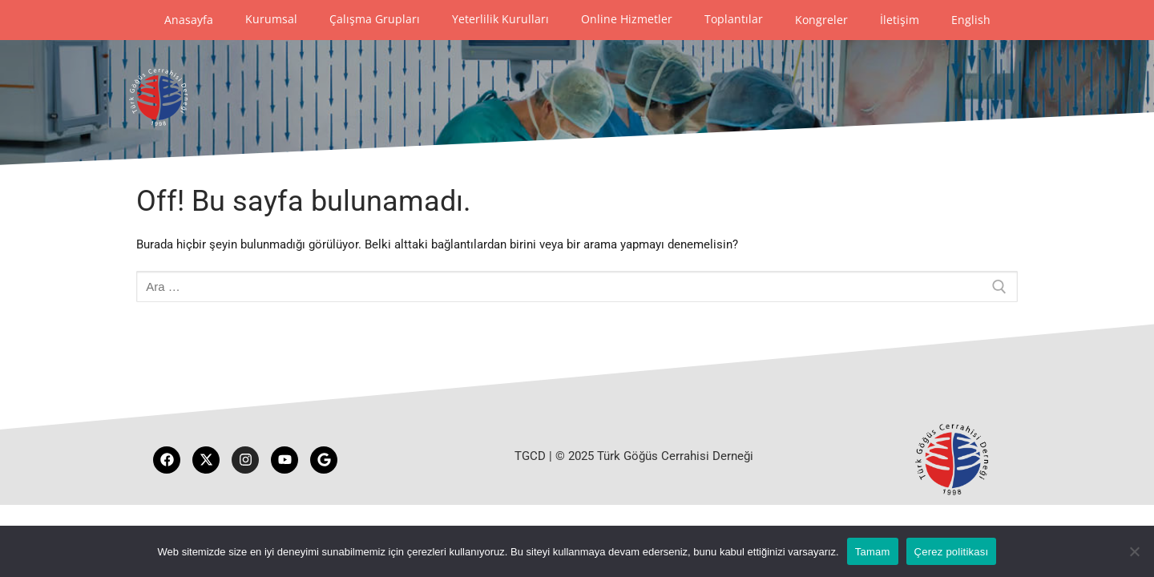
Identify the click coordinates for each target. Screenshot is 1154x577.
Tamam (872, 552)
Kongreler (821, 19)
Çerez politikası (951, 552)
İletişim (899, 19)
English (971, 19)
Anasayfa (188, 19)
